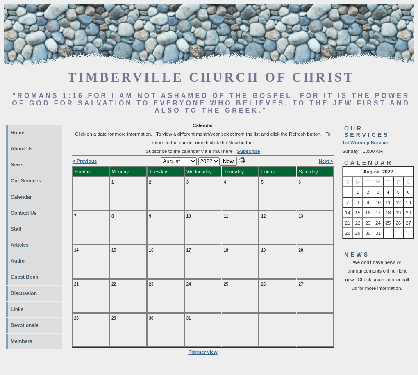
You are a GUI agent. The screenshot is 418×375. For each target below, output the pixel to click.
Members (21, 341)
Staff (16, 229)
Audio (18, 261)
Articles (20, 245)
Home (17, 133)
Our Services (26, 181)
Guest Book (24, 277)
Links (17, 309)
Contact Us (23, 213)
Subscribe (248, 151)
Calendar (21, 197)
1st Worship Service (365, 142)
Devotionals (25, 325)
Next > (326, 161)
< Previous (85, 161)
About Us (21, 149)
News (17, 165)
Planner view (202, 352)
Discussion (24, 293)
